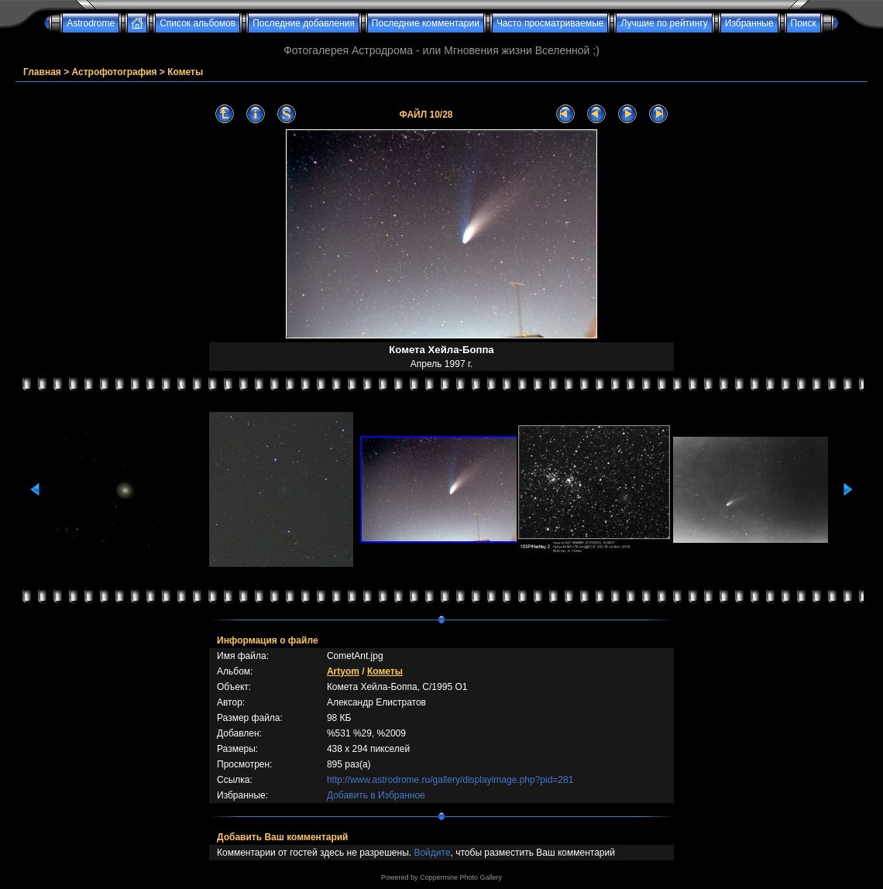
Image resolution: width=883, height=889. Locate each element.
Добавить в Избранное (376, 795)
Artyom (343, 671)
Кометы (185, 72)
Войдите (432, 852)
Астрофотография (114, 72)
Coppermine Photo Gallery (461, 877)
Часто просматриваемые (550, 23)
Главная (42, 72)
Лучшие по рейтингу (663, 23)
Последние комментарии (425, 23)
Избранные (749, 23)
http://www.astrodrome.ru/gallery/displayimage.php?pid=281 (450, 779)
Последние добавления (304, 23)
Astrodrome (91, 23)
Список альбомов (197, 23)
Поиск (803, 23)
